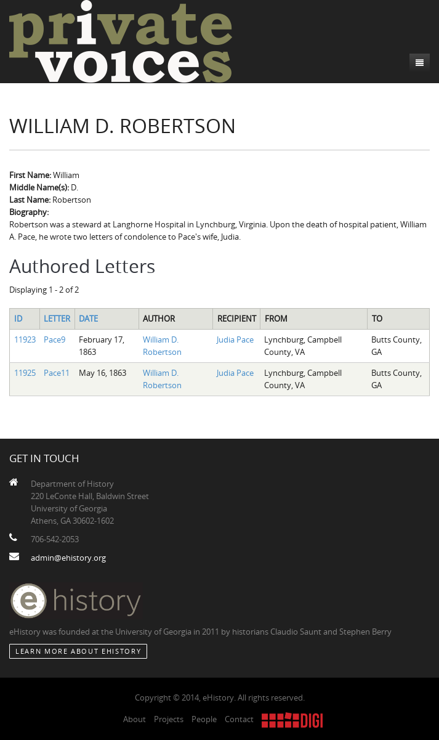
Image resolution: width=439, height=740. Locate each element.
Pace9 (54, 339)
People (204, 719)
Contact (239, 719)
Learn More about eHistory (78, 651)
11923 (25, 339)
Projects (168, 719)
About (134, 719)
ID (18, 318)
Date (88, 318)
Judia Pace (235, 339)
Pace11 (57, 372)
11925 (25, 372)
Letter (57, 318)
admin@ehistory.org (68, 557)
